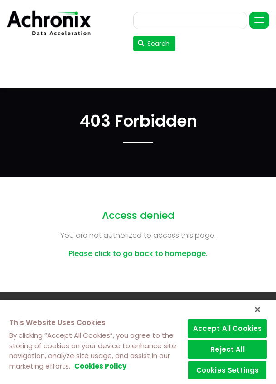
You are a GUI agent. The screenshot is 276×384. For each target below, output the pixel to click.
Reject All (227, 349)
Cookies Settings (227, 370)
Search (154, 43)
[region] (138, 342)
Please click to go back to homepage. (138, 253)
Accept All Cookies (227, 328)
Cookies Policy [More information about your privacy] (100, 366)
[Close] (257, 309)
